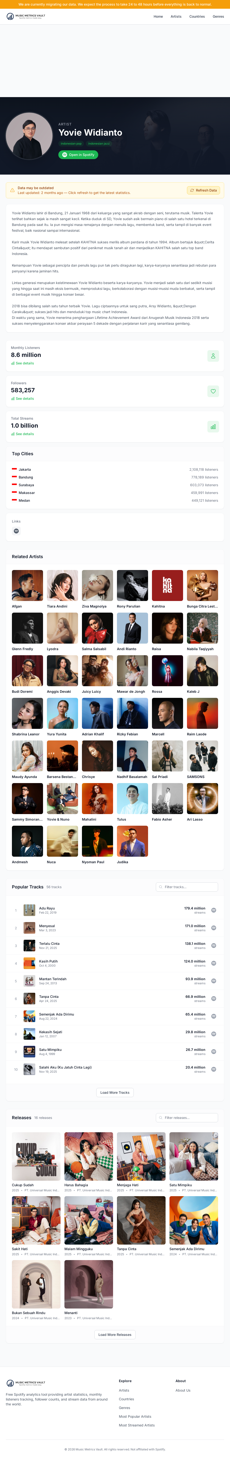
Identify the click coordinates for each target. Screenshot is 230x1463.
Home (158, 16)
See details (22, 363)
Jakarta (25, 469)
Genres (218, 16)
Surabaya (26, 485)
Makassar (27, 493)
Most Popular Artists (135, 1416)
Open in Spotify (78, 154)
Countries (197, 16)
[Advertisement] (115, 61)
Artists (176, 16)
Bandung (26, 477)
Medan (24, 500)
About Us (183, 1390)
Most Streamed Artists (137, 1425)
